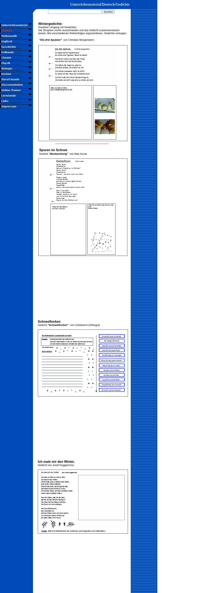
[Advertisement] (16, 187)
